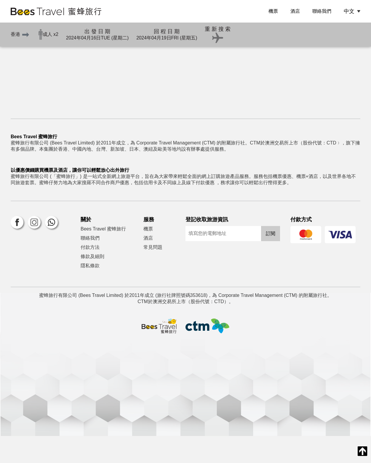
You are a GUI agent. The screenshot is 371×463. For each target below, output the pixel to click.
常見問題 (152, 274)
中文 (349, 11)
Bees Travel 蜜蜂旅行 (103, 255)
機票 (273, 11)
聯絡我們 (321, 11)
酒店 (295, 11)
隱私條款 (90, 292)
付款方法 (90, 274)
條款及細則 (92, 283)
